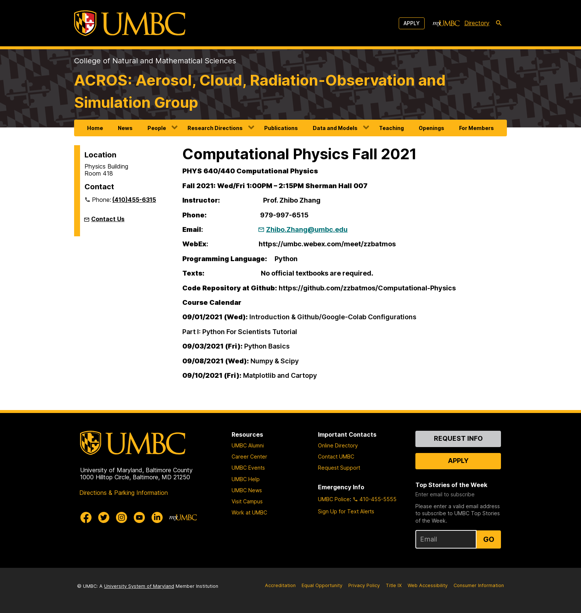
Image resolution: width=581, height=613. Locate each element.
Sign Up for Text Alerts (346, 511)
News (125, 128)
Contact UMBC (336, 456)
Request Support (339, 467)
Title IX (394, 585)
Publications (281, 128)
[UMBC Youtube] (139, 517)
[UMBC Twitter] (104, 517)
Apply (412, 23)
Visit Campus (247, 501)
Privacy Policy (364, 585)
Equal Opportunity (322, 585)
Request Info (458, 438)
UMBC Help (246, 479)
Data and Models (335, 128)
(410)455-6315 (134, 199)
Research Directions (215, 128)
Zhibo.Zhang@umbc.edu (307, 229)
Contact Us (107, 219)
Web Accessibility (428, 585)
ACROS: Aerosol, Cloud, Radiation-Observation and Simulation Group (260, 91)
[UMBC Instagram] (121, 517)
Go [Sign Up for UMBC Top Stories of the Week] (488, 539)
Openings (431, 128)
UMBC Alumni (248, 445)
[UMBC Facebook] (86, 517)
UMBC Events (248, 467)
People (156, 128)
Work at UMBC (249, 512)
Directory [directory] (477, 23)
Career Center (249, 456)
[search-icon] (499, 23)
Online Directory (338, 445)
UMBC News (247, 490)
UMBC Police (334, 499)
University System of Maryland (139, 586)
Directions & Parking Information (123, 492)
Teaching (391, 128)
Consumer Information (479, 585)
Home (95, 128)
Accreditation (280, 585)
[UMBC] (129, 23)
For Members (476, 128)
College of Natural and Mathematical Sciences (155, 60)
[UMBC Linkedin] (157, 517)
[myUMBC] (446, 23)
